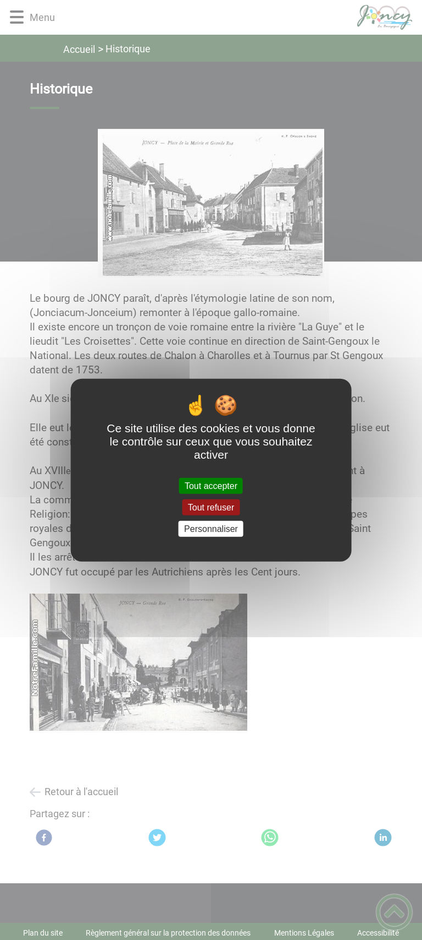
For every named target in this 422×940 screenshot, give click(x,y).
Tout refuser (211, 507)
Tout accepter (211, 485)
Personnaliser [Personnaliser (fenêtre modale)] (211, 529)
